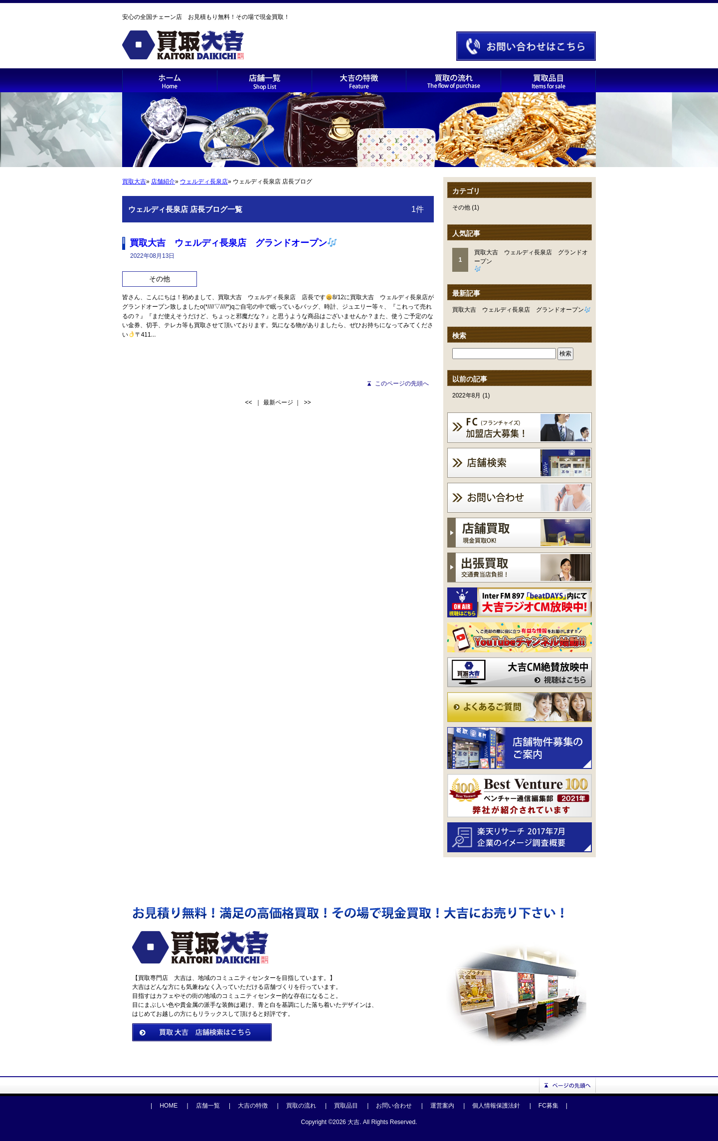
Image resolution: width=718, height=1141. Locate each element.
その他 (461, 207)
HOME (169, 1105)
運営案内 (442, 1105)
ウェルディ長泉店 (204, 181)
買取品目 (346, 1105)
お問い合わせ (394, 1105)
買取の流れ (301, 1105)
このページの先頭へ (402, 383)
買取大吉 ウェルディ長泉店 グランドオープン (521, 309)
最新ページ (278, 402)
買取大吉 (134, 181)
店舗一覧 (208, 1105)
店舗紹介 (163, 181)
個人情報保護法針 (496, 1105)
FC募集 (548, 1105)
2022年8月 (466, 395)
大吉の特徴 (253, 1105)
